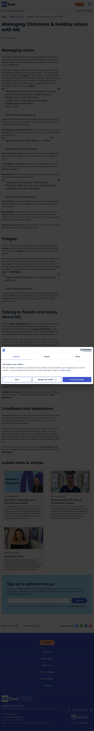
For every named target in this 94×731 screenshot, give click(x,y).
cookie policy (65, 370)
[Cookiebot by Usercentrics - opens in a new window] (81, 350)
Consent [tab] (16, 356)
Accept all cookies (77, 379)
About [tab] (77, 356)
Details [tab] (47, 356)
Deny (17, 379)
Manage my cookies (47, 379)
